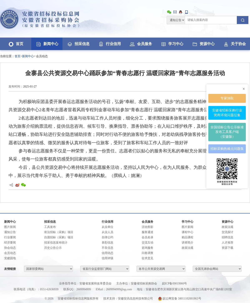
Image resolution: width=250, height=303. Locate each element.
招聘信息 (227, 237)
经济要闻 (10, 242)
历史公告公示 (53, 247)
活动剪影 (147, 227)
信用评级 (107, 258)
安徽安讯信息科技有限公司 (135, 298)
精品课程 (187, 237)
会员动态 (10, 253)
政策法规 (187, 247)
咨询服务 (147, 247)
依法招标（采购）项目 (58, 232)
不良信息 (107, 247)
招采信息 (78, 44)
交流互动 (147, 242)
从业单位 (107, 227)
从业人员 (107, 232)
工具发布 (50, 227)
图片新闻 (10, 227)
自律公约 (107, 237)
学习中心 (171, 44)
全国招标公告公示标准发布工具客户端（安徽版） (227, 131)
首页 (15, 44)
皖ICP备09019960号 (174, 283)
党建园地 (10, 258)
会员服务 (140, 44)
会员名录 (147, 237)
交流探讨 (227, 232)
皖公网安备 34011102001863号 (179, 298)
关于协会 (234, 44)
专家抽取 (227, 98)
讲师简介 (187, 242)
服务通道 (147, 232)
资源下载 (227, 247)
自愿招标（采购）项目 (58, 237)
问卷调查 (147, 253)
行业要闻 (10, 237)
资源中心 (203, 44)
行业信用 (109, 44)
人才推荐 (227, 242)
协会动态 (10, 247)
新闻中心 (46, 44)
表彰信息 (107, 242)
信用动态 (107, 253)
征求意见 (147, 258)
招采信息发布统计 (56, 242)
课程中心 (187, 232)
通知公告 (10, 232)
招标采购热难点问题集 (227, 148)
